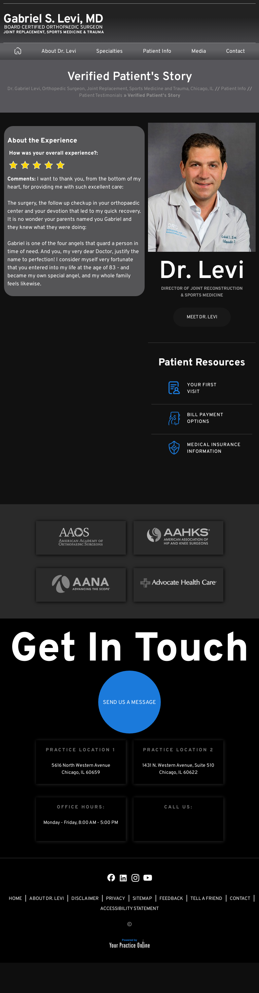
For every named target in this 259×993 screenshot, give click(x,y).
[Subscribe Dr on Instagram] (135, 877)
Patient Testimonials (100, 95)
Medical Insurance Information (214, 448)
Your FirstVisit (202, 388)
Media (198, 51)
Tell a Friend (206, 899)
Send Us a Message (129, 702)
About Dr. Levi (58, 51)
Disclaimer (85, 899)
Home (15, 899)
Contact (235, 51)
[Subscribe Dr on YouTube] (147, 877)
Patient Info (157, 51)
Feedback (171, 899)
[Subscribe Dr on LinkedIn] (123, 877)
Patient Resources (201, 363)
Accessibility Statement (129, 909)
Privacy (115, 899)
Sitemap (142, 899)
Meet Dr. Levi (202, 317)
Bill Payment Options (205, 418)
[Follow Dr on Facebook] (111, 877)
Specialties (109, 51)
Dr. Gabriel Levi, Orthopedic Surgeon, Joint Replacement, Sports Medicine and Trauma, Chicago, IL (110, 89)
